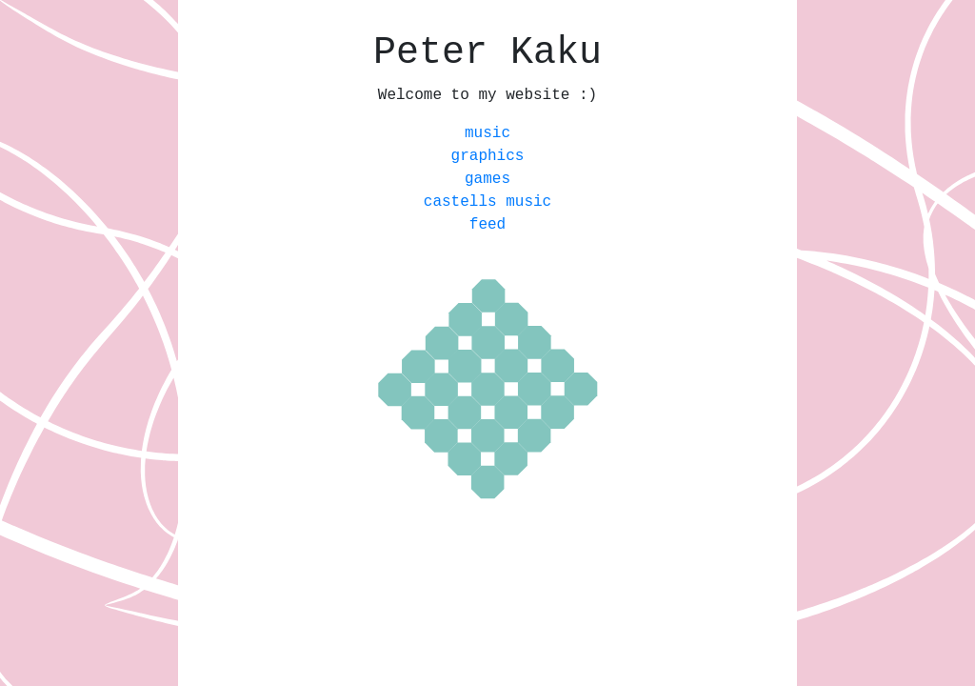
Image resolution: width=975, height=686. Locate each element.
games (487, 179)
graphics (488, 156)
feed (487, 224)
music (487, 133)
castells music (487, 202)
